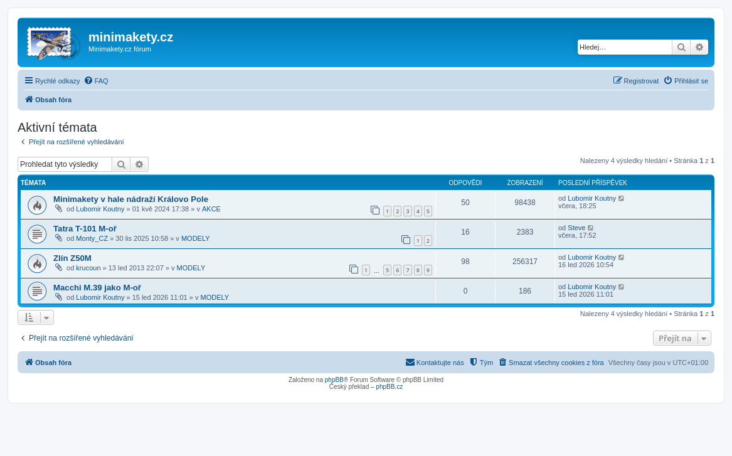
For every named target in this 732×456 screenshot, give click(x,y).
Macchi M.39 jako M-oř (97, 287)
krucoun (88, 268)
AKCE (211, 209)
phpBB (334, 379)
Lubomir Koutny (100, 209)
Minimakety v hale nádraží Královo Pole (130, 199)
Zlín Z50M (72, 258)
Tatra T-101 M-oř (85, 228)
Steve (576, 227)
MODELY (195, 238)
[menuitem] (96, 80)
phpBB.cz (389, 386)
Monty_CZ (92, 238)
